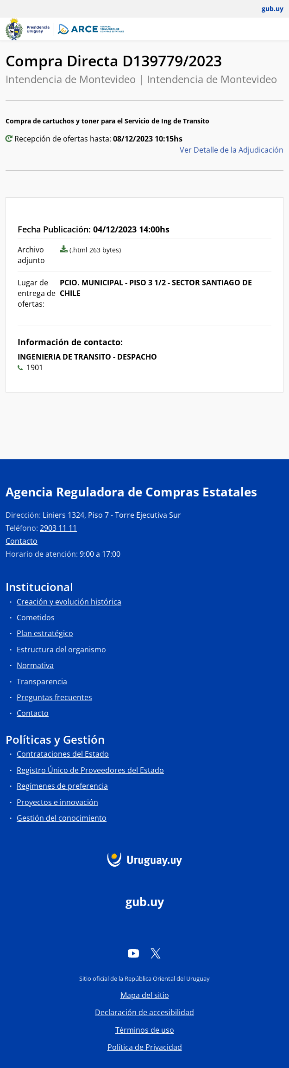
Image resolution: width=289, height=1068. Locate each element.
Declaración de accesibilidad (144, 1012)
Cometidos (36, 617)
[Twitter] (155, 953)
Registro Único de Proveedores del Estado (90, 770)
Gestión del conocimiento (62, 818)
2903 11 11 (58, 528)
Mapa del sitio (144, 995)
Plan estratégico (45, 633)
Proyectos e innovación (57, 802)
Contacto (22, 541)
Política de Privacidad (144, 1047)
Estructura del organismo (61, 649)
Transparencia (42, 681)
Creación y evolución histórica (69, 602)
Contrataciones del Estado (63, 754)
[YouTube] (133, 953)
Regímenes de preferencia (62, 786)
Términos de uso (144, 1030)
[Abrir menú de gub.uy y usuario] (266, 9)
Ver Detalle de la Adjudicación (231, 150)
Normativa (35, 665)
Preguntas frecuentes (54, 697)
